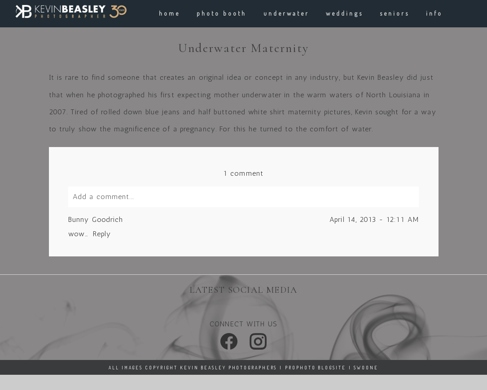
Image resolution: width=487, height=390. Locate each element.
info (434, 13)
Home (169, 13)
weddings (344, 13)
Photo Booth (222, 13)
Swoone (366, 367)
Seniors (394, 13)
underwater (286, 13)
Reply (102, 234)
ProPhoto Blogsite (315, 367)
